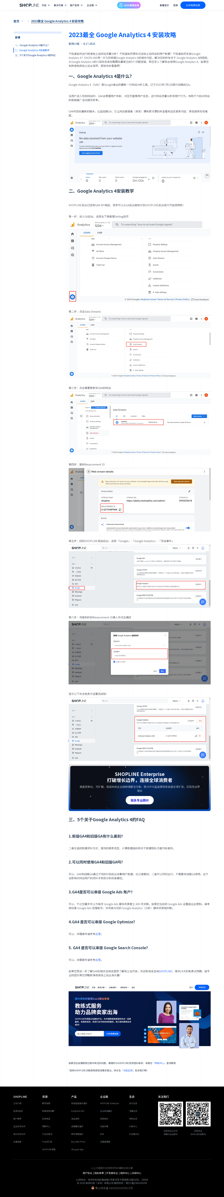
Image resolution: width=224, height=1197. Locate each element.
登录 (175, 5)
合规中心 (136, 1173)
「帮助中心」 (159, 1063)
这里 (98, 934)
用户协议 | (88, 1173)
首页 (16, 21)
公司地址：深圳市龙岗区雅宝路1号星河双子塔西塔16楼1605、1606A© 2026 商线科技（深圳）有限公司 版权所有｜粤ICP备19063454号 (112, 1181)
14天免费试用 (193, 5)
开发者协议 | (113, 1173)
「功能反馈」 (128, 1070)
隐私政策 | (100, 1173)
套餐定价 (164, 5)
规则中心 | (126, 1173)
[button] (46, 5)
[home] (29, 5)
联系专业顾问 (140, 800)
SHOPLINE (165, 971)
